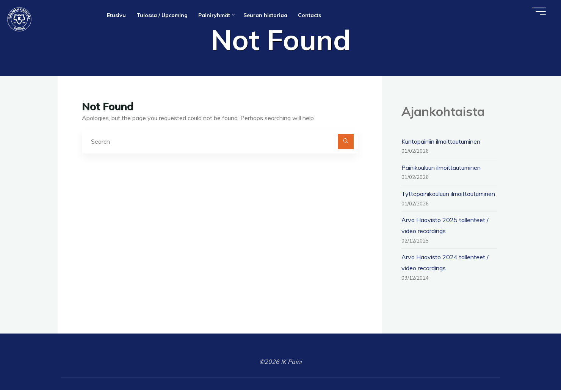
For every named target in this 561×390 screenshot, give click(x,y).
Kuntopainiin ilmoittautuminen (440, 141)
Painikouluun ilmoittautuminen (441, 167)
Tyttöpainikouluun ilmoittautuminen (448, 193)
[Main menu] (539, 11)
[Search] (346, 142)
